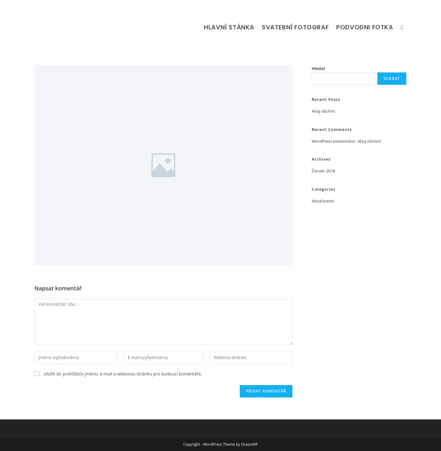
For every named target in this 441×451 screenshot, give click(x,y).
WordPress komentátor (333, 141)
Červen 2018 (323, 171)
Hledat (318, 68)
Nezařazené (323, 201)
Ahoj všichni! (323, 111)
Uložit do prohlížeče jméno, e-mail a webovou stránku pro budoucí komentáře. (123, 374)
